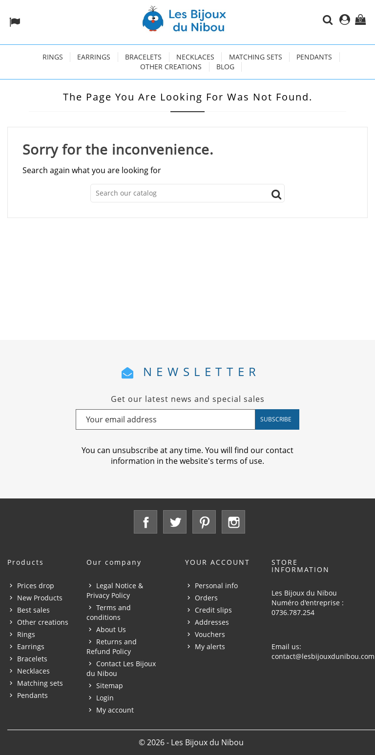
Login (105, 697)
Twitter (175, 522)
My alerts (210, 646)
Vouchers (210, 634)
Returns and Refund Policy (111, 646)
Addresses (212, 622)
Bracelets (143, 56)
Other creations (171, 66)
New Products (39, 597)
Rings (52, 56)
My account (115, 710)
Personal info (216, 585)
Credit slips (213, 610)
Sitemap (109, 685)
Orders (206, 597)
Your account (217, 562)
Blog (225, 66)
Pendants (314, 56)
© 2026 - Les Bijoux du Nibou (191, 742)
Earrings (93, 56)
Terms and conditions (108, 612)
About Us (111, 629)
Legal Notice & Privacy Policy (114, 590)
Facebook (145, 522)
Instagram (233, 522)
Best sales (33, 610)
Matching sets (255, 56)
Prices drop (35, 585)
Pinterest (204, 522)
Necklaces (195, 56)
